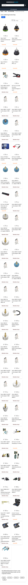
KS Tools (9, 577)
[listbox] (17, 21)
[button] (14, 9)
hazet (4, 577)
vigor (4, 579)
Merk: (3, 17)
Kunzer (22, 577)
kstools (16, 577)
